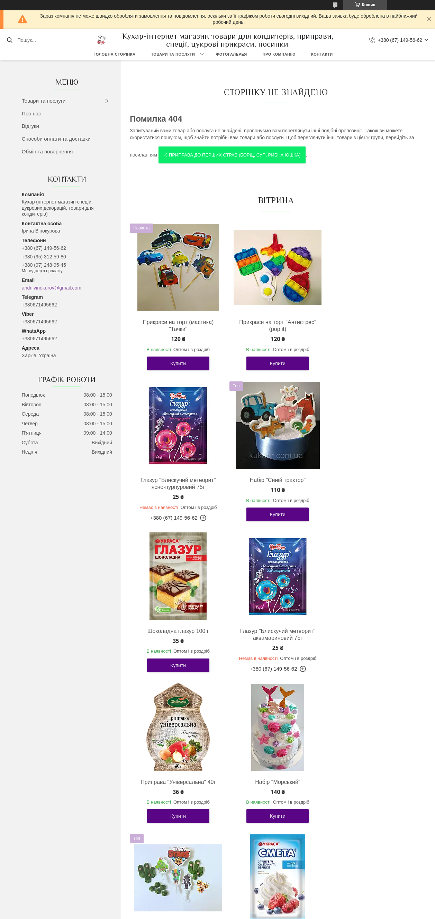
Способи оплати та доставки (56, 139)
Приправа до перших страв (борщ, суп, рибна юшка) (235, 155)
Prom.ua (249, 900)
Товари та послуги (173, 54)
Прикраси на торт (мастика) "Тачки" (177, 325)
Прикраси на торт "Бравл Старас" (371, 634)
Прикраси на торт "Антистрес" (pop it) (274, 325)
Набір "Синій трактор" (177, 480)
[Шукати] (9, 40)
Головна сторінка (114, 54)
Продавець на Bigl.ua (217, 906)
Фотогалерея (231, 54)
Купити (177, 363)
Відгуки (30, 126)
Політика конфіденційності (319, 912)
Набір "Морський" (274, 631)
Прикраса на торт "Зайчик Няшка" (371, 792)
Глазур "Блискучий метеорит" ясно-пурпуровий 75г (371, 325)
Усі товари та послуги (273, 859)
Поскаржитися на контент (265, 912)
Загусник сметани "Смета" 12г (177, 789)
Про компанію (279, 54)
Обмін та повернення (47, 151)
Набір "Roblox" (274, 789)
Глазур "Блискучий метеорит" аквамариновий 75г (371, 483)
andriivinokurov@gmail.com (51, 288)
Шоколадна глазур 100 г (274, 480)
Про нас (31, 113)
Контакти (322, 54)
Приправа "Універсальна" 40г (177, 631)
